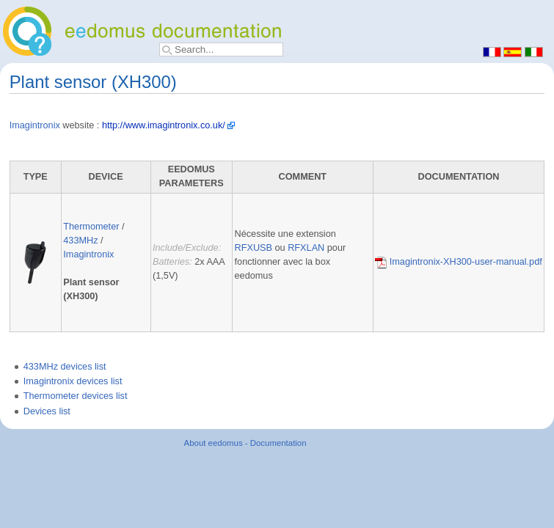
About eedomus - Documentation (245, 443)
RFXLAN (306, 248)
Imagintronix (35, 125)
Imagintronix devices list (73, 381)
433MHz (80, 240)
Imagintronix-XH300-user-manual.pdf (458, 262)
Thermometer (91, 226)
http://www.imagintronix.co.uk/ (163, 125)
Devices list (46, 411)
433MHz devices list (64, 367)
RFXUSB (253, 248)
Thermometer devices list (75, 396)
